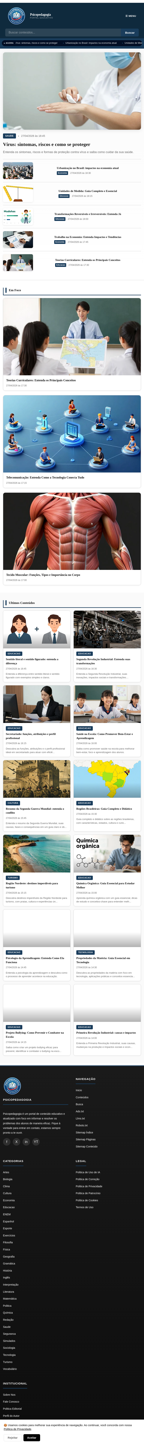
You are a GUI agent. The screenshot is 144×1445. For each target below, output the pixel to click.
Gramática (9, 1263)
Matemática (9, 1298)
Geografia (8, 1256)
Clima (6, 1186)
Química (8, 1312)
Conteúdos (82, 1097)
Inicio (79, 1090)
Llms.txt (80, 1118)
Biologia (7, 1179)
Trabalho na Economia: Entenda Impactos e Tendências (87, 237)
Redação (8, 1319)
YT (36, 1142)
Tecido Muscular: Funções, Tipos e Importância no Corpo (43, 574)
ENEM (6, 1214)
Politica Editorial (12, 1408)
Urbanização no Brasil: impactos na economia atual (92, 43)
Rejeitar (13, 1437)
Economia (62, 173)
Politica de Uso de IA (88, 1172)
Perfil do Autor (11, 1415)
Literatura (8, 1291)
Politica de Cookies (87, 1200)
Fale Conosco (11, 1401)
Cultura (13, 803)
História (7, 1270)
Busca (79, 1104)
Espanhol (8, 1221)
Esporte (7, 1228)
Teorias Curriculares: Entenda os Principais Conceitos (87, 259)
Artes (6, 1172)
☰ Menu (130, 16)
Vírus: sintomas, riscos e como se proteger (37, 43)
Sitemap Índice (84, 1132)
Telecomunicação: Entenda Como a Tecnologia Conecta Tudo (45, 477)
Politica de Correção (87, 1179)
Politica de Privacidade (89, 1186)
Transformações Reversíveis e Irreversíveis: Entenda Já (87, 214)
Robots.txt (82, 1125)
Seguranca (9, 1333)
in (26, 1142)
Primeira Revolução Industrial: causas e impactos (106, 1032)
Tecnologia (85, 952)
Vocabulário (10, 1368)
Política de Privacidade (17, 1429)
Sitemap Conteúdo (87, 1146)
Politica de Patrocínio (88, 1193)
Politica (7, 1305)
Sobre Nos (9, 1394)
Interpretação (11, 1284)
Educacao (64, 196)
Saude (9, 136)
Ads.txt (80, 1111)
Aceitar (31, 1437)
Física (6, 1249)
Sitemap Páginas (86, 1139)
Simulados (9, 1340)
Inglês (6, 1277)
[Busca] (63, 32)
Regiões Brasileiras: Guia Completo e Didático (104, 808)
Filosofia (8, 1242)
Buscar (130, 32)
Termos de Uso (84, 1207)
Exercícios (9, 1235)
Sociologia (9, 1347)
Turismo (13, 878)
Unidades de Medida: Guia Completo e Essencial (87, 191)
